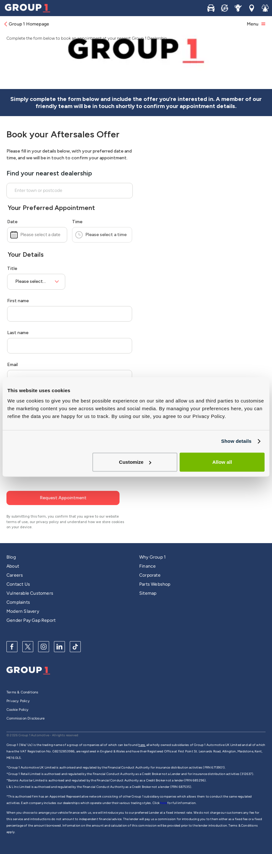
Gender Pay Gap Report (31, 608)
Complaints (18, 590)
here (163, 791)
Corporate (150, 563)
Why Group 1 (152, 545)
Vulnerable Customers (29, 581)
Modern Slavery (22, 599)
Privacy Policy (18, 689)
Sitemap (147, 581)
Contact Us (18, 572)
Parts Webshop (155, 572)
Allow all (222, 462)
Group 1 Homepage (26, 24)
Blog (11, 545)
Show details (236, 441)
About (12, 554)
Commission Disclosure (25, 706)
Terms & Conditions (22, 680)
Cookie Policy (17, 698)
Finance (147, 554)
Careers (14, 563)
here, (141, 733)
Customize (135, 462)
